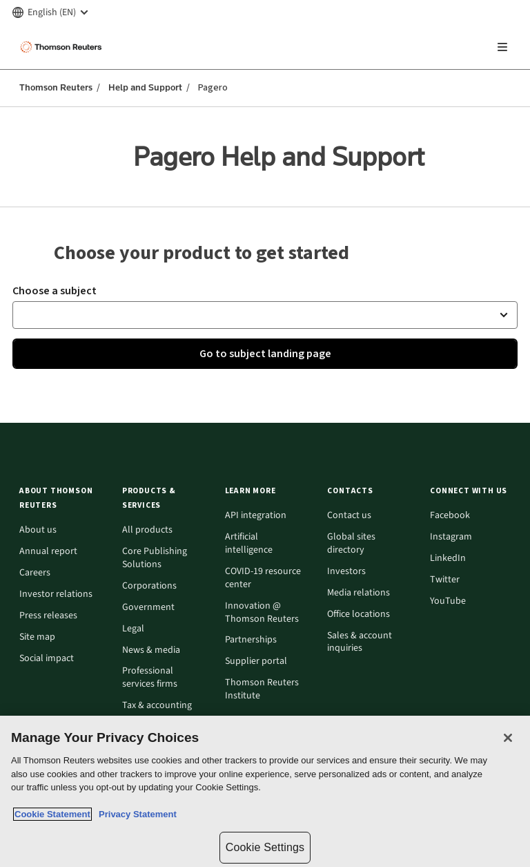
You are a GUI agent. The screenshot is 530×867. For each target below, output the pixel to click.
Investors (346, 571)
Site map (37, 637)
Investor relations (55, 594)
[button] (265, 315)
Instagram (451, 537)
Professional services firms (149, 678)
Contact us (349, 515)
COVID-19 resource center (263, 578)
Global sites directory (351, 544)
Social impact (46, 658)
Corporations (149, 586)
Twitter (445, 580)
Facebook (450, 515)
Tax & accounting (157, 705)
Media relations (358, 593)
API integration (255, 515)
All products (147, 530)
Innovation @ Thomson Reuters (262, 613)
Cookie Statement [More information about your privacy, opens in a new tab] (52, 814)
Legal (133, 629)
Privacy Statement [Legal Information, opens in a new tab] (135, 814)
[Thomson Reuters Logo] (63, 47)
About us (38, 530)
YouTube (448, 601)
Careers (34, 573)
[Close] (508, 738)
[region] (265, 791)
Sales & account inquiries (359, 642)
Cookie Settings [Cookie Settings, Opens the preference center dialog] (265, 847)
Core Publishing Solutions (154, 558)
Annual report (48, 551)
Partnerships (251, 640)
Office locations (358, 614)
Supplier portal (256, 661)
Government (148, 607)
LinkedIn (448, 558)
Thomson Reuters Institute (262, 689)
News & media (151, 650)
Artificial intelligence (249, 544)
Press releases (48, 615)
